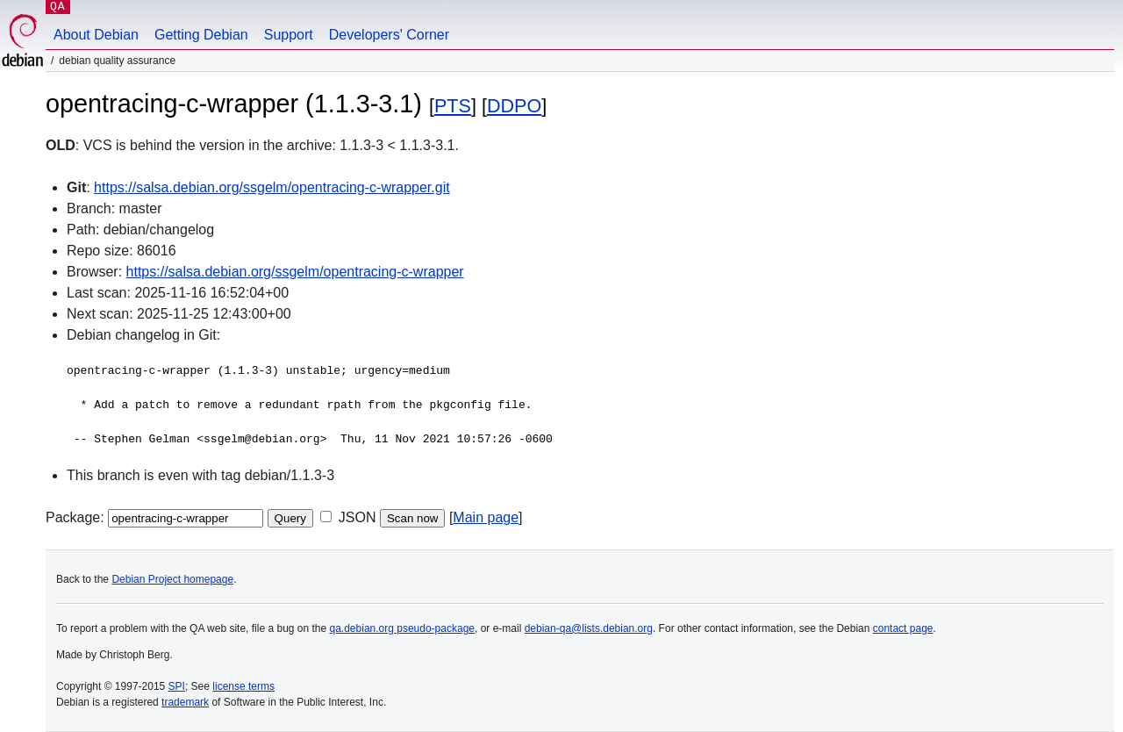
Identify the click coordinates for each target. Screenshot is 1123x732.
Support (288, 34)
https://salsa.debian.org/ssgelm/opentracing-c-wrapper (295, 271)
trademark (185, 702)
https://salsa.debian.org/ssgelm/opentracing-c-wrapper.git (272, 187)
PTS (452, 106)
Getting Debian (201, 34)
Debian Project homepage (172, 579)
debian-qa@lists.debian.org (589, 628)
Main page (486, 517)
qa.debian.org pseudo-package (402, 628)
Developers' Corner (389, 34)
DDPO (514, 106)
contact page (903, 628)
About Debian (96, 34)
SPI (176, 686)
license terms (243, 686)
